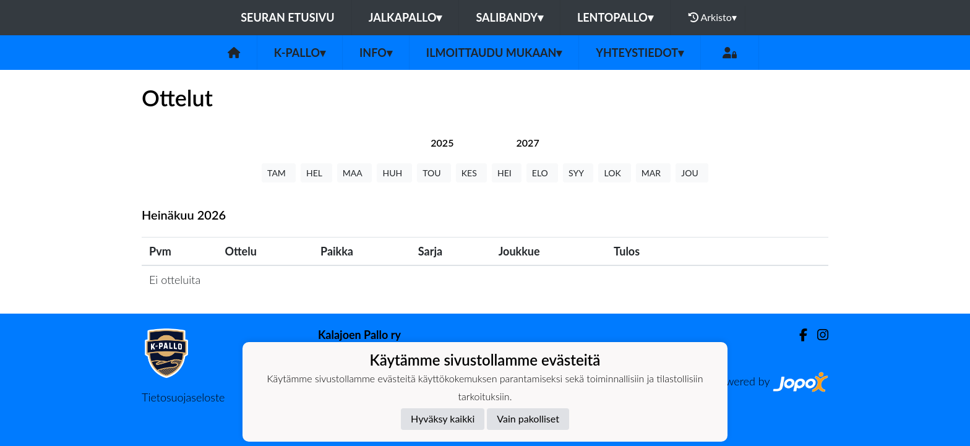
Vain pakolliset (528, 418)
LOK (614, 173)
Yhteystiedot (640, 52)
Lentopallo (615, 17)
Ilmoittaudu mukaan (494, 52)
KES (471, 173)
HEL (316, 173)
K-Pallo (299, 52)
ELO (542, 173)
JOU (692, 173)
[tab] (442, 142)
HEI (506, 173)
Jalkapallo (405, 17)
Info (375, 52)
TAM (278, 173)
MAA (355, 173)
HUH (394, 173)
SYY (578, 173)
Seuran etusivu (288, 17)
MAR (653, 173)
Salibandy (509, 17)
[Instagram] (817, 334)
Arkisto (713, 17)
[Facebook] (798, 334)
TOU (434, 173)
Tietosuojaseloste (183, 397)
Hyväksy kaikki (442, 418)
